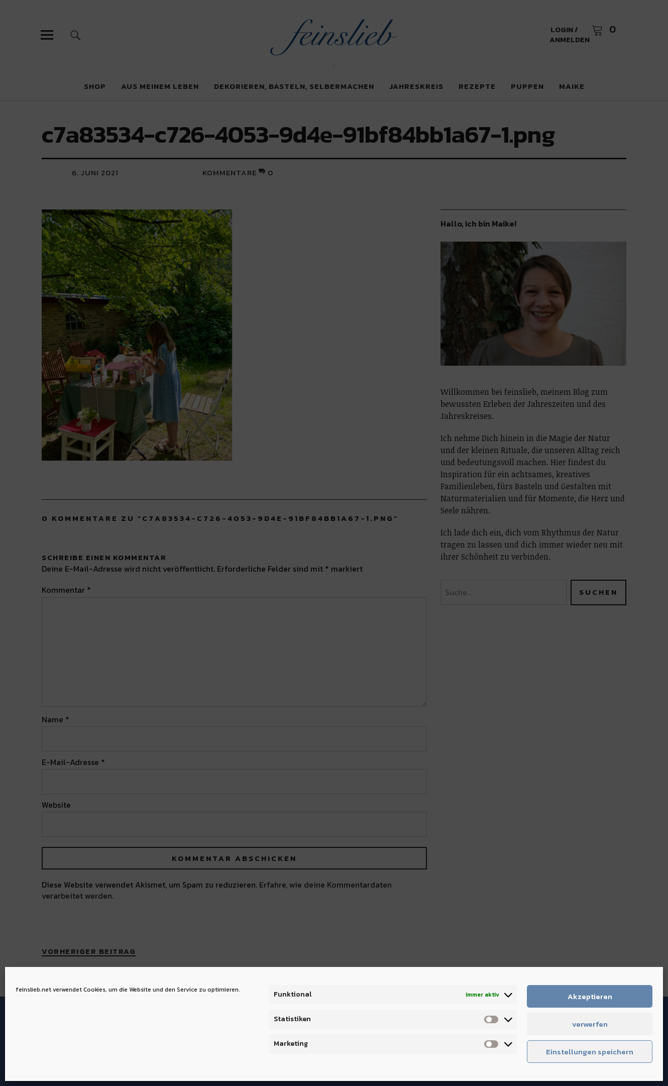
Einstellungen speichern (589, 1051)
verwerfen (590, 1024)
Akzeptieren (590, 996)
